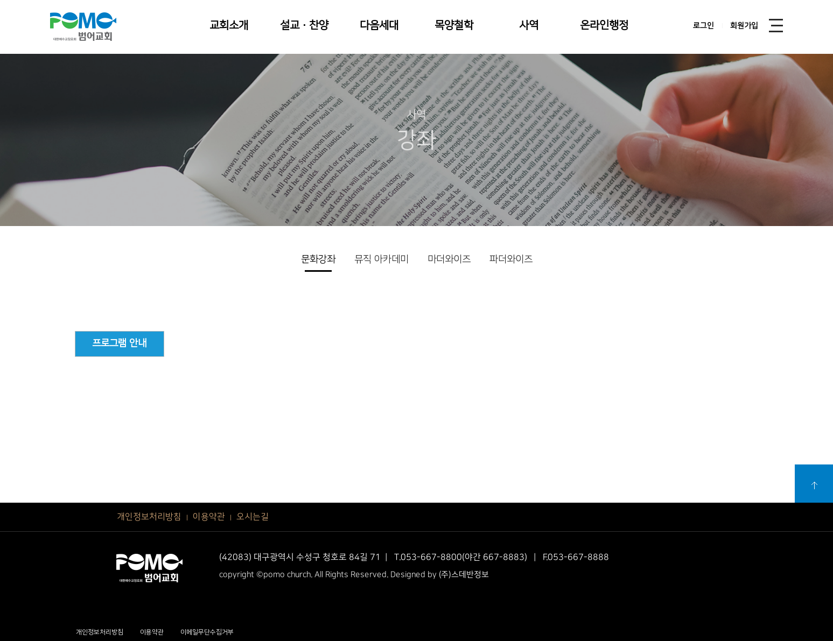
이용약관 (209, 517)
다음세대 (379, 25)
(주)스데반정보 (464, 574)
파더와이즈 (511, 259)
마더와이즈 (449, 259)
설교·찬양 (304, 25)
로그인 (703, 26)
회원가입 (744, 26)
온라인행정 (604, 25)
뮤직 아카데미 (381, 259)
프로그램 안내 (119, 343)
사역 (528, 25)
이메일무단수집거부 (207, 632)
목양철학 (454, 25)
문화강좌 (318, 259)
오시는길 (252, 517)
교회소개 (228, 25)
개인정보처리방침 (149, 517)
